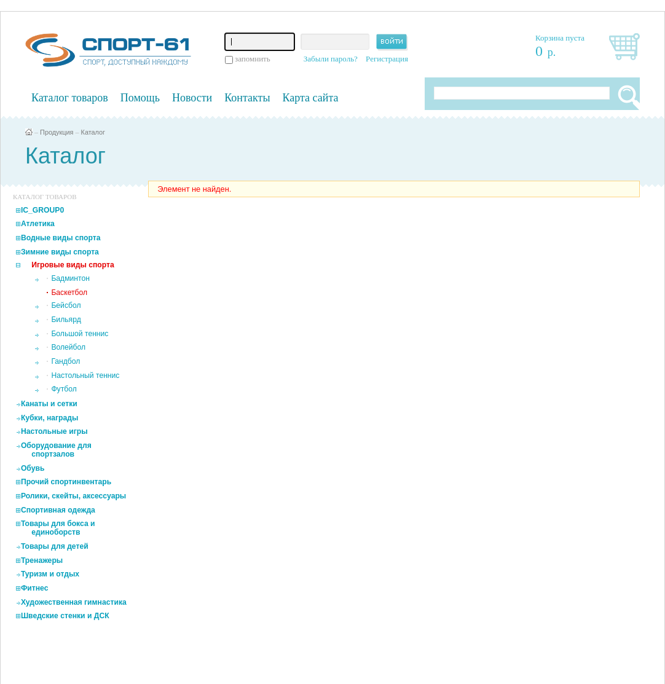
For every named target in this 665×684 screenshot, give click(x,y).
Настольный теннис (85, 375)
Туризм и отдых (50, 574)
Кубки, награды (49, 418)
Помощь (140, 98)
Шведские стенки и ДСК (65, 615)
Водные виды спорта (61, 238)
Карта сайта (311, 98)
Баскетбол (69, 292)
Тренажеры (42, 560)
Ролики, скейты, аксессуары (73, 496)
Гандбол (65, 361)
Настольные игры (54, 431)
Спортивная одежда (58, 510)
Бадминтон (70, 278)
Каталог (93, 132)
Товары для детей (55, 546)
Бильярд (66, 319)
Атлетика (38, 223)
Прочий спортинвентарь (66, 482)
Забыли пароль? (331, 58)
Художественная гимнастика (74, 602)
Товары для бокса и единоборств (58, 528)
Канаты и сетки (49, 403)
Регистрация (387, 58)
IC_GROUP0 (42, 210)
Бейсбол (66, 305)
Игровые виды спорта (72, 265)
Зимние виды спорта (60, 252)
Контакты (247, 98)
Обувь (33, 468)
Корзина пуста (559, 37)
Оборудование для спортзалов (56, 449)
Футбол (63, 389)
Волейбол (68, 347)
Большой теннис (79, 333)
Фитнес (35, 588)
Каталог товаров (69, 98)
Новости (192, 98)
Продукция (56, 132)
